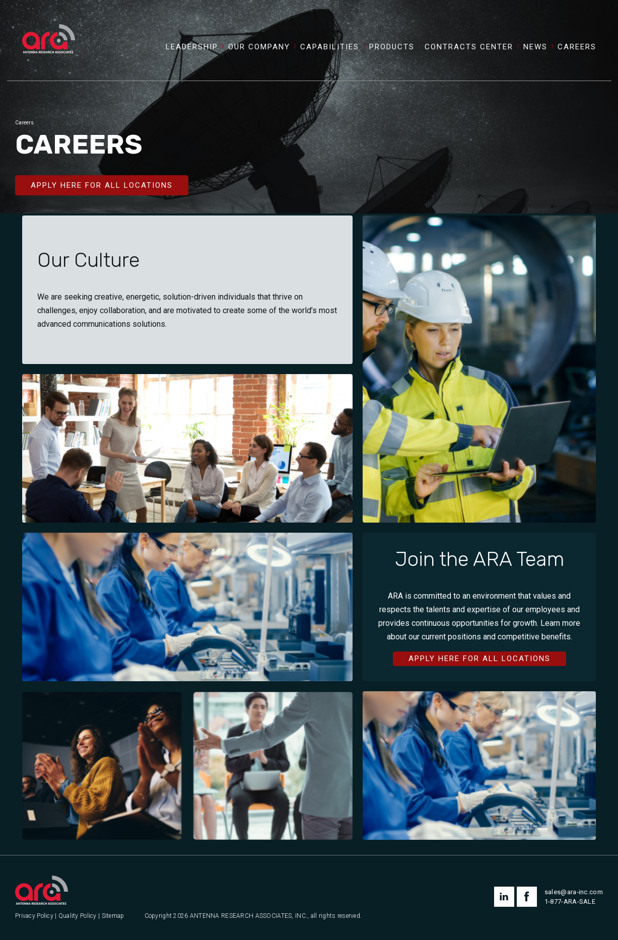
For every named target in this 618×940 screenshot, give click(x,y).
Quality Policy (77, 916)
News (535, 47)
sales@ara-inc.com (573, 892)
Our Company (259, 47)
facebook (527, 897)
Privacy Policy (34, 916)
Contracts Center (469, 47)
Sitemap (113, 916)
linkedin (504, 897)
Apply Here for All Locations (102, 185)
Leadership (192, 47)
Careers (577, 47)
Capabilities (329, 47)
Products (392, 47)
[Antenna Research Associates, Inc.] (49, 27)
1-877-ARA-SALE (569, 901)
